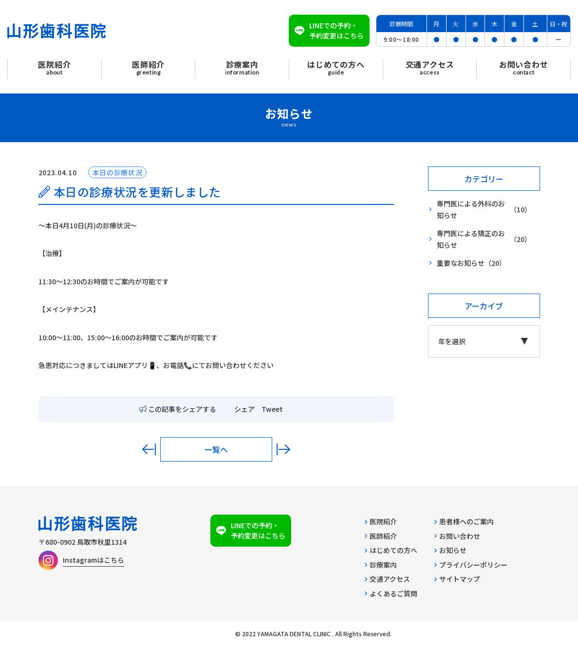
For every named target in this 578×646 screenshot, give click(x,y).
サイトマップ (457, 579)
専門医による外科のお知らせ (484, 210)
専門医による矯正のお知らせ (484, 239)
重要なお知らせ (471, 263)
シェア (244, 409)
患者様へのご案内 (464, 521)
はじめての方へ (391, 550)
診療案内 (381, 565)
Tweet (272, 409)
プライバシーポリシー (470, 565)
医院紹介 (381, 521)
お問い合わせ (457, 536)
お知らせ (450, 550)
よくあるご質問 (391, 593)
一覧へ (216, 449)
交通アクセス (387, 579)
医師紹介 (381, 536)
